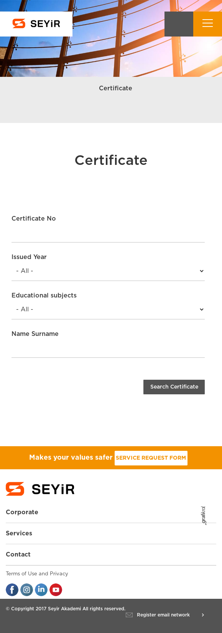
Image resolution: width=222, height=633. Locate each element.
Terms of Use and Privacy (37, 574)
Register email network (163, 615)
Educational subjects (44, 295)
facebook (12, 589)
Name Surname (35, 334)
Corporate (22, 512)
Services (19, 533)
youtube (55, 589)
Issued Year (29, 257)
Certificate (115, 88)
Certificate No (34, 219)
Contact (18, 555)
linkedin (41, 589)
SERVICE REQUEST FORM (151, 458)
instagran (26, 589)
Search (178, 24)
